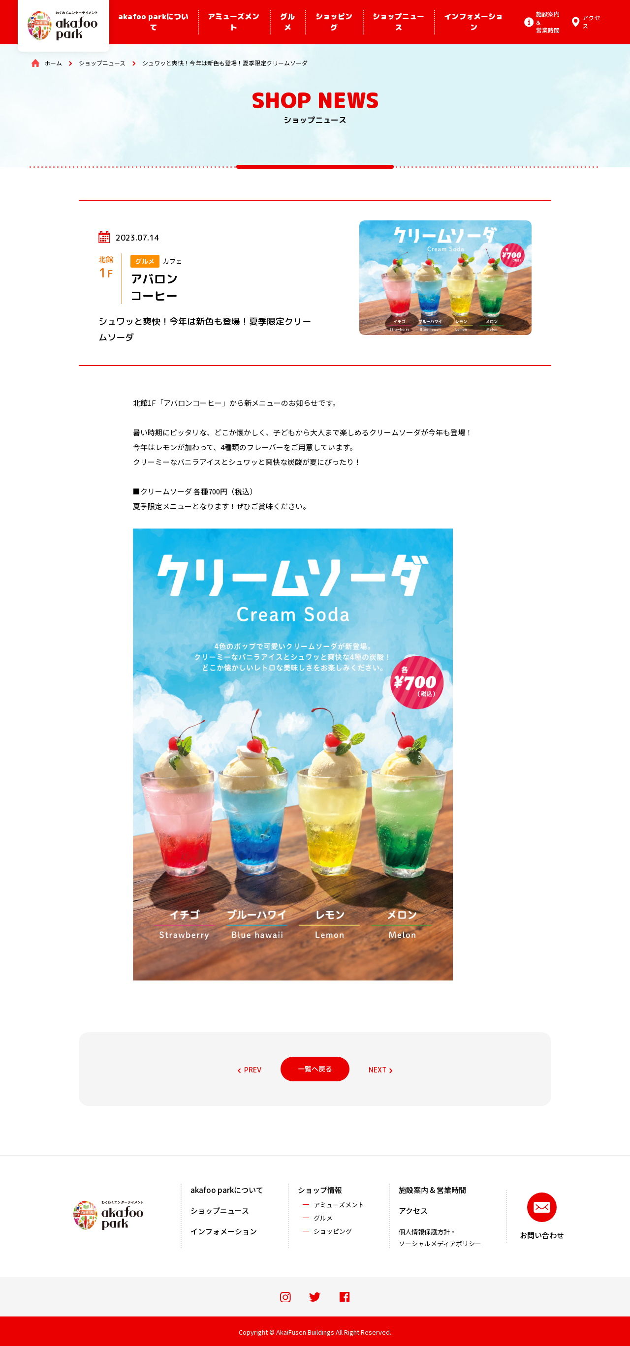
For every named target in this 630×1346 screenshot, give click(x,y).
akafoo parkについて (153, 21)
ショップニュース (398, 21)
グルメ (287, 21)
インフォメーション (473, 21)
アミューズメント (233, 21)
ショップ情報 (320, 1190)
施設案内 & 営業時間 (432, 1190)
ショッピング (333, 21)
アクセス (413, 1210)
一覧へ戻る (315, 1068)
